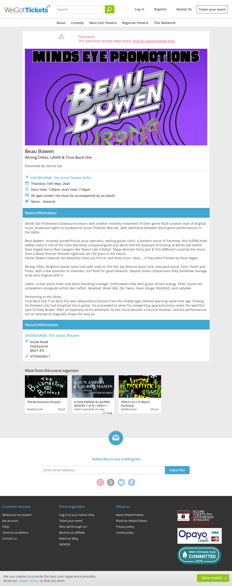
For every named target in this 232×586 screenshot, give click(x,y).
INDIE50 (64, 544)
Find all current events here (154, 41)
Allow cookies (211, 578)
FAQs (5, 527)
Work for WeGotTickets (131, 521)
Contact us (9, 538)
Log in (139, 9)
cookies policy (28, 581)
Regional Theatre (135, 23)
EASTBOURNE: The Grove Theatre (56, 178)
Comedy (77, 23)
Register (160, 9)
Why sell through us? (73, 527)
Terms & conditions (15, 532)
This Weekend (164, 23)
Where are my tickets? (17, 515)
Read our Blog (68, 538)
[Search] (109, 9)
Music (61, 23)
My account (10, 521)
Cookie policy (125, 532)
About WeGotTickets (130, 515)
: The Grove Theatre (52, 335)
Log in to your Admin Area (76, 515)
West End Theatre (103, 23)
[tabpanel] (46, 393)
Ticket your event (212, 9)
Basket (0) (183, 9)
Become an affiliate (72, 532)
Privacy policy (125, 527)
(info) (87, 178)
